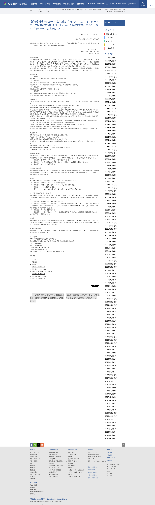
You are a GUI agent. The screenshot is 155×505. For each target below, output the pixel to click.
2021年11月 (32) (111, 226)
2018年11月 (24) (111, 340)
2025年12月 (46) (111, 70)
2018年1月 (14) (110, 372)
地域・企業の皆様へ (93, 478)
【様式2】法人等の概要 (39, 269)
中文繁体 (109, 475)
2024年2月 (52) (110, 140)
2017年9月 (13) (110, 384)
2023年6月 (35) (110, 165)
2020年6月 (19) (110, 280)
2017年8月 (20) (110, 387)
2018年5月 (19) (110, 359)
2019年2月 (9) (110, 330)
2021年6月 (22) (110, 242)
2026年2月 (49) (110, 64)
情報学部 (32, 487)
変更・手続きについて (74, 461)
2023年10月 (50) (111, 153)
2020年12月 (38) (111, 261)
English (109, 471)
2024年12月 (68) (111, 108)
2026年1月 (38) (110, 67)
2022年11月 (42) (111, 188)
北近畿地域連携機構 (93, 454)
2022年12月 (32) (111, 184)
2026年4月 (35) (110, 58)
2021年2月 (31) (110, 254)
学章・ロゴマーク (35, 459)
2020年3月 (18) (110, 289)
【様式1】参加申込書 (38, 267)
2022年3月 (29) (110, 213)
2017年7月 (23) (110, 391)
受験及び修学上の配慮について (58, 461)
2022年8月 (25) (110, 197)
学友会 (70, 467)
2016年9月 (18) (110, 422)
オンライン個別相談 (55, 470)
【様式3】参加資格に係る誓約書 (42, 271)
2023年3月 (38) (110, 175)
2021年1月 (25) (110, 257)
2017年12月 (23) (111, 375)
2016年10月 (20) (111, 419)
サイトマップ (111, 469)
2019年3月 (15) (110, 327)
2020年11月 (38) (111, 264)
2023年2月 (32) (110, 178)
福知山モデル (33, 456)
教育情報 (32, 467)
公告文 (34, 259)
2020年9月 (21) (110, 270)
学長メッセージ (34, 452)
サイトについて (111, 466)
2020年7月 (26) (110, 276)
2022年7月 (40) (110, 200)
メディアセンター (93, 452)
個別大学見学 (53, 472)
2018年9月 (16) (110, 346)
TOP (31, 10)
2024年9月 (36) (110, 118)
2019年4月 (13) (110, 324)
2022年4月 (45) (110, 210)
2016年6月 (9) (110, 432)
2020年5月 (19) (110, 283)
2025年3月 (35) (110, 99)
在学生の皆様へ (92, 469)
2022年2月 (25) (110, 216)
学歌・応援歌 (33, 461)
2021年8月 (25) (110, 235)
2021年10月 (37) (111, 229)
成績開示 (51, 463)
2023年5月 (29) (110, 169)
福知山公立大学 (15, 3)
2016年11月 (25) (111, 416)
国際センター (91, 459)
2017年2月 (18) (110, 406)
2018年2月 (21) (110, 368)
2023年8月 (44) (110, 159)
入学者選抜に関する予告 (56, 465)
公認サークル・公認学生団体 (76, 470)
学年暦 (70, 456)
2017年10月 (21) (111, 381)
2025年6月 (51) (110, 89)
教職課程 (32, 494)
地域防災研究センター (94, 456)
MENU (151, 4)
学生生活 (71, 452)
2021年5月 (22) (110, 245)
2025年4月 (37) (110, 96)
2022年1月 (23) (110, 219)
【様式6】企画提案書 (38, 278)
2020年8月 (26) (110, 273)
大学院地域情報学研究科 (37, 491)
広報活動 (32, 478)
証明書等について (73, 459)
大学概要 (34, 4)
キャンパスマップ (35, 474)
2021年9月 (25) (110, 232)
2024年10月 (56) (111, 115)
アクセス (91, 3)
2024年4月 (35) (110, 134)
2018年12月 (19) (111, 337)
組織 (31, 463)
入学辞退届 (52, 459)
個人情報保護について (113, 464)
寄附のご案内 (33, 472)
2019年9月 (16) (110, 308)
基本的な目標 (33, 454)
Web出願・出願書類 (55, 456)
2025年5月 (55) (110, 92)
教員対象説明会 (53, 474)
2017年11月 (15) (111, 378)
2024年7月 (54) (110, 124)
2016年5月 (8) (110, 435)
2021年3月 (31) (110, 251)
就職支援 (71, 463)
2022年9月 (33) (110, 194)
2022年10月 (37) (111, 191)
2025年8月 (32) (110, 83)
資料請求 (132, 3)
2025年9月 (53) (110, 80)
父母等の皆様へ (92, 472)
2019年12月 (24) (111, 299)
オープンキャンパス (55, 467)
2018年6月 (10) (110, 356)
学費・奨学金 (72, 454)
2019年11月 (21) (111, 302)
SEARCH (143, 6)
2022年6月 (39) (110, 203)
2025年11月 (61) (111, 73)
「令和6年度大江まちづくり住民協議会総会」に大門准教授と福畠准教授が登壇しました (47, 298)
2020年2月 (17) (110, 292)
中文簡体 (109, 473)
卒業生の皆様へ (92, 475)
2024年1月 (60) (110, 143)
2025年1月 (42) (110, 105)
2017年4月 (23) (110, 400)
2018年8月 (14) (110, 349)
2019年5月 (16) (110, 321)
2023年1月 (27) (110, 181)
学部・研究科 (45, 4)
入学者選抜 (57, 4)
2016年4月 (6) (110, 438)
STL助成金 (71, 465)
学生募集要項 (53, 454)
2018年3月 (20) (110, 365)
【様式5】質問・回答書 (39, 276)
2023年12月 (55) (111, 146)
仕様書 (34, 264)
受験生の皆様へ (92, 467)
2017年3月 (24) (110, 403)
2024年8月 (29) (110, 121)
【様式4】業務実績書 (38, 274)
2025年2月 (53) (110, 102)
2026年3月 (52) (110, 61)
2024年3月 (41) (110, 137)
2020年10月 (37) (111, 267)
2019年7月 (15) (110, 314)
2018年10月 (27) (111, 343)
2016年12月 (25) (111, 413)
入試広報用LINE (53, 476)
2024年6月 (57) (110, 127)
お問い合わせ (121, 3)
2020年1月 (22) (110, 295)
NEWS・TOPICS (111, 23)
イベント (110, 3)
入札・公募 (84, 34)
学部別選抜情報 (53, 452)
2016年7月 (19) (110, 429)
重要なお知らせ (111, 34)
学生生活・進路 (68, 4)
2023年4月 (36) (110, 172)
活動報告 (109, 455)
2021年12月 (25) (111, 222)
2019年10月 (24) (111, 305)
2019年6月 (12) (110, 318)
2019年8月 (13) (110, 311)
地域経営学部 (33, 485)
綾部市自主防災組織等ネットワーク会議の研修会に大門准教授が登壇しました (82, 296)
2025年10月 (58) (111, 77)
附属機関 (80, 4)
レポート (109, 41)
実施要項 (34, 262)
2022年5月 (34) (110, 207)
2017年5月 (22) (110, 397)
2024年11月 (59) (111, 111)
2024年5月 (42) (110, 130)
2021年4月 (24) (110, 248)
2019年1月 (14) (110, 334)
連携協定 (32, 470)
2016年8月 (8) (110, 425)
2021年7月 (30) (110, 238)
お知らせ (101, 3)
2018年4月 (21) (110, 362)
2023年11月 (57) (111, 150)
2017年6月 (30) (110, 394)
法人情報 (32, 465)
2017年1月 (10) (110, 410)
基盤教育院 (33, 489)
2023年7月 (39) (110, 162)
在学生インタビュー (74, 476)
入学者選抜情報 (53, 449)
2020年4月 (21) (110, 286)
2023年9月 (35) (110, 156)
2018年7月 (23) (110, 353)
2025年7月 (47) (110, 86)
